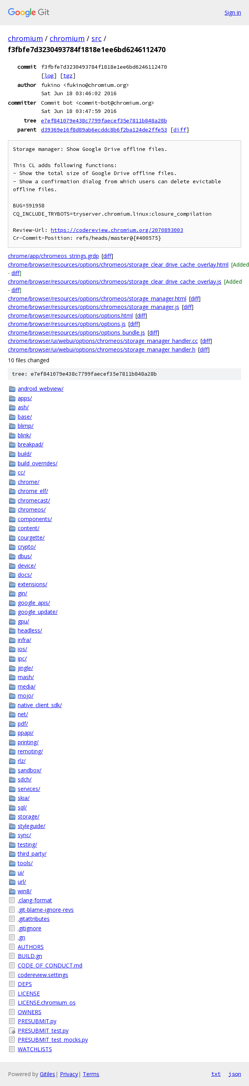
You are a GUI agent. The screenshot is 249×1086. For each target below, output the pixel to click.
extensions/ (32, 584)
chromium (25, 38)
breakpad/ (30, 444)
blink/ (24, 435)
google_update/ (38, 611)
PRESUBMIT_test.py (43, 1030)
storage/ (28, 816)
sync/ (24, 835)
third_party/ (32, 853)
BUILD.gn (30, 956)
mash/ (26, 677)
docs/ (25, 574)
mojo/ (25, 695)
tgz (67, 75)
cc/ (21, 472)
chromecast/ (34, 500)
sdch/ (25, 779)
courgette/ (31, 537)
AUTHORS (31, 946)
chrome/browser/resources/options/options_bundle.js (76, 332)
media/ (26, 686)
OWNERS (29, 1012)
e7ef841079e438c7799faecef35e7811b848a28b (104, 120)
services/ (29, 788)
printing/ (28, 742)
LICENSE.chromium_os (47, 1002)
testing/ (27, 844)
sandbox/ (29, 770)
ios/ (22, 649)
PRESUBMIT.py (37, 1021)
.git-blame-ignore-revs (46, 909)
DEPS (25, 984)
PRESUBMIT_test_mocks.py (53, 1039)
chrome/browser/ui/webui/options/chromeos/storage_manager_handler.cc (103, 340)
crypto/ (27, 546)
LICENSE (29, 993)
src (96, 38)
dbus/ (25, 556)
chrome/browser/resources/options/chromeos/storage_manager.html (97, 298)
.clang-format (35, 900)
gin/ (22, 593)
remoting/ (30, 751)
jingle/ (25, 668)
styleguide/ (31, 826)
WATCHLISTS (35, 1049)
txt (216, 1073)
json (235, 1073)
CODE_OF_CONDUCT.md (50, 965)
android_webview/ (40, 388)
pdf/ (23, 723)
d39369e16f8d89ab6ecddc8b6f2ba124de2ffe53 (104, 129)
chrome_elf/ (33, 491)
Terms (91, 1074)
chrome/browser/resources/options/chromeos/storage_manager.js (93, 307)
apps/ (25, 398)
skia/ (24, 798)
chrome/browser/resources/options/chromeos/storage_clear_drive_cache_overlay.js (114, 281)
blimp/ (25, 425)
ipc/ (22, 658)
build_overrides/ (38, 463)
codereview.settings (43, 975)
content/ (28, 528)
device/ (27, 565)
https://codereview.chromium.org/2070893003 (117, 230)
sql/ (22, 807)
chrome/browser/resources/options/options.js (67, 323)
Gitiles (47, 1074)
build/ (25, 453)
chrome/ (28, 482)
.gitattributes (34, 918)
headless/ (30, 630)
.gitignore (29, 928)
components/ (35, 519)
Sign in (233, 12)
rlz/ (22, 760)
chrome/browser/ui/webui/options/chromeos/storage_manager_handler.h (101, 349)
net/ (23, 714)
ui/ (21, 872)
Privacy (69, 1074)
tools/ (25, 863)
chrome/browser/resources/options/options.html (70, 315)
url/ (22, 881)
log (49, 75)
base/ (25, 416)
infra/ (24, 640)
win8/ (25, 891)
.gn (21, 937)
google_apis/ (34, 602)
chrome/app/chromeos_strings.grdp (53, 256)
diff (179, 129)
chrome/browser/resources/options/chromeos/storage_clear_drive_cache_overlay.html (118, 264)
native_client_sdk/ (40, 705)
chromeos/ (32, 509)
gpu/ (23, 621)
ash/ (23, 407)
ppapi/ (25, 732)
